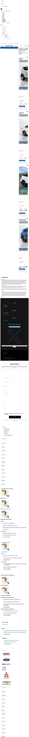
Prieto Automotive (5, 11)
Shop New (5, 27)
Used (8, 43)
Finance (6, 34)
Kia (14, 43)
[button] (2, 24)
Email (5, 408)
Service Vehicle (4, 551)
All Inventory (5, 43)
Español (2, 1)
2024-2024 (11, 43)
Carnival (16, 43)
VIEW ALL (3, 650)
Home (2, 43)
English (2, 3)
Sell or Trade (3, 18)
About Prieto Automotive (5, 508)
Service (6, 35)
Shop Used (5, 29)
